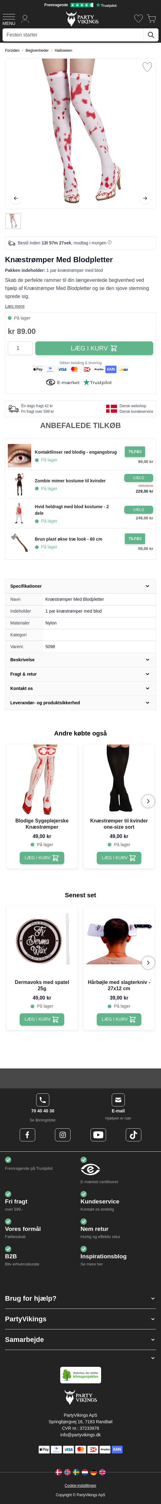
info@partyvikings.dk (80, 1434)
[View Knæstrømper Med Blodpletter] (13, 221)
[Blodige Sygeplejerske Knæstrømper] (42, 858)
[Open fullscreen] (80, 134)
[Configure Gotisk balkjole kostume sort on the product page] (138, 478)
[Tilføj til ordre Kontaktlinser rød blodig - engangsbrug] (134, 451)
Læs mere (15, 306)
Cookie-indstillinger (80, 1485)
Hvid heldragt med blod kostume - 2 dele (72, 510)
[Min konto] (25, 18)
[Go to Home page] (82, 18)
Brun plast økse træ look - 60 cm (68, 539)
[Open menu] (8, 19)
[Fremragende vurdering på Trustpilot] (80, 5)
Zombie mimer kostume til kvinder (70, 480)
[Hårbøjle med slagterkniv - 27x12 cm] (119, 1019)
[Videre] (145, 198)
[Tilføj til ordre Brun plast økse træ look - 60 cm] (134, 538)
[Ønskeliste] (138, 18)
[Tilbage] (16, 198)
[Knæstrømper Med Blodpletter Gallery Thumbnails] (13, 221)
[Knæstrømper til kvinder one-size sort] (119, 858)
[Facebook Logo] (27, 1134)
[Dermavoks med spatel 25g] (42, 1019)
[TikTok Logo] (133, 1134)
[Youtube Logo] (98, 1134)
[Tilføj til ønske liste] (147, 67)
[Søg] (151, 34)
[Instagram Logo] (63, 1134)
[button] (80, 1298)
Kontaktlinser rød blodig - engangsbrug (76, 452)
